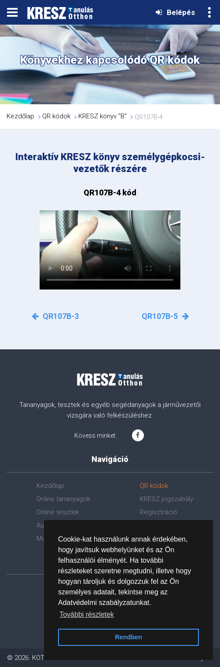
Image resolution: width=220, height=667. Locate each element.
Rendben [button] (128, 637)
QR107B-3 (55, 316)
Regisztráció (158, 512)
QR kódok (56, 117)
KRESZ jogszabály (166, 499)
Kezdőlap (20, 117)
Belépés (175, 12)
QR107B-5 (165, 316)
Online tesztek (58, 512)
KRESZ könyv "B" (102, 117)
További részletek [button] (86, 614)
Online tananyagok (63, 499)
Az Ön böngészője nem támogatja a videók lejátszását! (110, 250)
